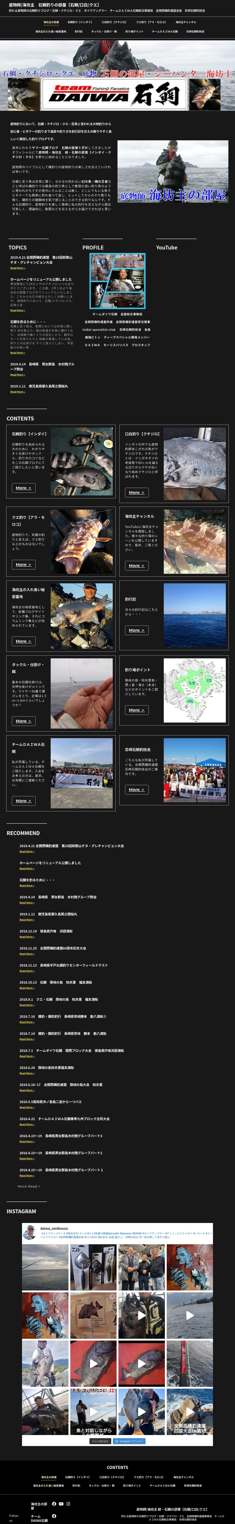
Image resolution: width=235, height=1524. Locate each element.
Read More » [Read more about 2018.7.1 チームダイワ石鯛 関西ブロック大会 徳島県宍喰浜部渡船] (27, 1056)
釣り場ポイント (134, 31)
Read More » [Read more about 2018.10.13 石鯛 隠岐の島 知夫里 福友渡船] (27, 988)
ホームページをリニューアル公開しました (41, 279)
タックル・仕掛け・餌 (104, 31)
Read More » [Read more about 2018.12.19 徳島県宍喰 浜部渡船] (27, 937)
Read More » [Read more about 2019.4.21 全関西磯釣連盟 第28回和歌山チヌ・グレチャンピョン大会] (17, 268)
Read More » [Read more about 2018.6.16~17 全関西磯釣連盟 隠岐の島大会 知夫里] (27, 1090)
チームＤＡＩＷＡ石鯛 (165, 31)
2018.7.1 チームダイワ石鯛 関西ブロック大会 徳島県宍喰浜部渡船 (71, 1050)
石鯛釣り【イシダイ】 (80, 22)
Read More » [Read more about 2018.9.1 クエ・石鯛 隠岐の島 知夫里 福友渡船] (27, 1005)
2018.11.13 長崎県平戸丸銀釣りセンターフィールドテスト (63, 965)
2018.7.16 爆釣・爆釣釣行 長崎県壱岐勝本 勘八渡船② (62, 1016)
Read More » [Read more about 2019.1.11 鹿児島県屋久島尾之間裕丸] (17, 391)
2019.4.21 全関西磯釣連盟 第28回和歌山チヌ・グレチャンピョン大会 (41, 260)
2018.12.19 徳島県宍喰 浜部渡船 (46, 931)
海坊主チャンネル (186, 22)
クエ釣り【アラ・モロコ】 (151, 22)
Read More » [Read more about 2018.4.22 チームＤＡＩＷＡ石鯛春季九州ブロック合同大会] (27, 1124)
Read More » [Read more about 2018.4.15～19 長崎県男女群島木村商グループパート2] (27, 1158)
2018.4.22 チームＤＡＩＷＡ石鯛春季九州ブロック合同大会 (64, 1118)
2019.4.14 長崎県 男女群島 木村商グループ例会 (57, 897)
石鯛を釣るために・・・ (28, 321)
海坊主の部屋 (51, 22)
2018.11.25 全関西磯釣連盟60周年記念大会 (52, 948)
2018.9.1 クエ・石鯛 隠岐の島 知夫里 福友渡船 (58, 999)
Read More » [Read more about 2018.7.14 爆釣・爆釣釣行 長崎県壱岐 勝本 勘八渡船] (27, 1039)
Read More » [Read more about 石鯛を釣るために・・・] (17, 352)
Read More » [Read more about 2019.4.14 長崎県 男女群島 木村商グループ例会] (17, 374)
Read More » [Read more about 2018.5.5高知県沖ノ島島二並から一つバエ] (27, 1107)
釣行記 (79, 31)
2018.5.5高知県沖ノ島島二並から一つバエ (50, 1101)
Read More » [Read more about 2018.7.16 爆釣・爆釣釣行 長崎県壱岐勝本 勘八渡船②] (27, 1022)
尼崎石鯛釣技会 (195, 31)
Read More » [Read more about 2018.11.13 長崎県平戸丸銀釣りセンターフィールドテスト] (27, 971)
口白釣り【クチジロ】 (115, 22)
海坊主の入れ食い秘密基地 (50, 31)
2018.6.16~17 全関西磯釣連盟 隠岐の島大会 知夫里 (60, 1084)
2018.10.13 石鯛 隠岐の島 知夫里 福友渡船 (55, 982)
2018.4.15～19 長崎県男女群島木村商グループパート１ (61, 1170)
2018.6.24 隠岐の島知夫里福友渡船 (46, 1067)
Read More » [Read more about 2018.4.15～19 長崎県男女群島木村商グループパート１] (27, 1175)
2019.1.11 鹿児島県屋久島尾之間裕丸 (39, 386)
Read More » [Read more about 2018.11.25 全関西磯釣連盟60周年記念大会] (27, 954)
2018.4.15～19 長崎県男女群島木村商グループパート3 (60, 1135)
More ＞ (24, 487)
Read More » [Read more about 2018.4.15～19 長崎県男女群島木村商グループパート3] (27, 1141)
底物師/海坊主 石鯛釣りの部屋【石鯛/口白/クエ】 (55, 5)
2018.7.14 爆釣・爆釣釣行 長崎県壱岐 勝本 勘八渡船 (62, 1033)
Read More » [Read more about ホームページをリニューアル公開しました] (17, 310)
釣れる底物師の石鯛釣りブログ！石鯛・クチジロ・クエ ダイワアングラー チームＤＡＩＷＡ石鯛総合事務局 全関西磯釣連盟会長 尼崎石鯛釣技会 (107, 10)
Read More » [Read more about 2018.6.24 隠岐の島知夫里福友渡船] (27, 1073)
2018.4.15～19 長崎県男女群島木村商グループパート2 (60, 1153)
